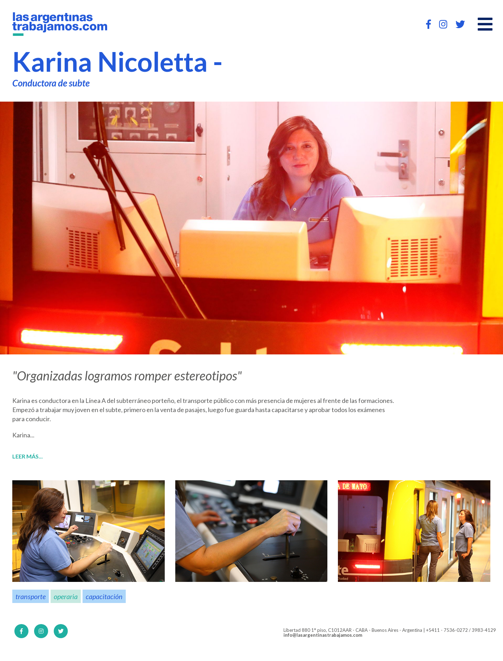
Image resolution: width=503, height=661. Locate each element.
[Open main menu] (485, 24)
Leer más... (27, 456)
